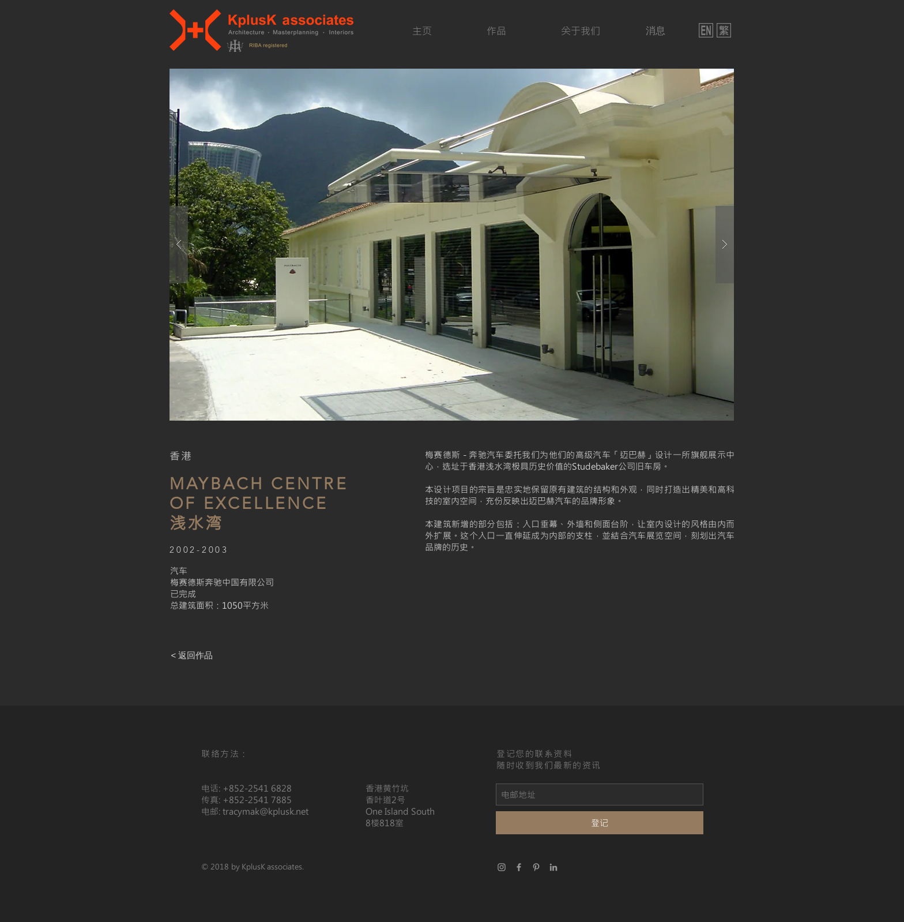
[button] (452, 245)
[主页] (421, 31)
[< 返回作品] (192, 655)
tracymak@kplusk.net (265, 811)
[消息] (655, 31)
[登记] (599, 822)
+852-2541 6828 (257, 788)
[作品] (496, 31)
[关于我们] (580, 31)
